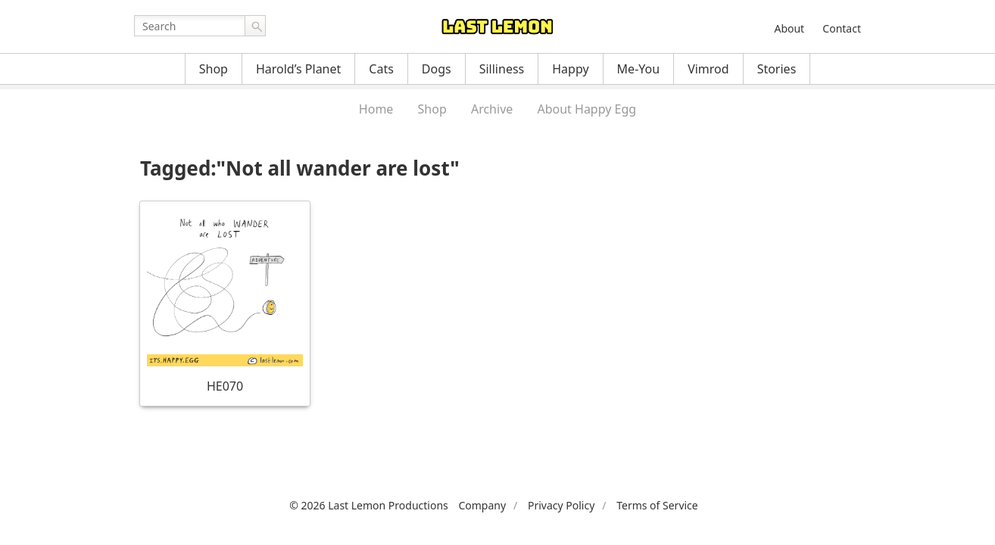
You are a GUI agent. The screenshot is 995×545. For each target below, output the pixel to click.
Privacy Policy (561, 505)
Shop (213, 69)
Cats (381, 69)
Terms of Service (657, 505)
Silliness (502, 69)
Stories (777, 69)
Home (376, 109)
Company (482, 505)
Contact (841, 28)
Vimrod (708, 69)
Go (255, 25)
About (789, 28)
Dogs (436, 69)
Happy (570, 69)
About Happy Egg (586, 109)
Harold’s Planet (298, 69)
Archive (492, 109)
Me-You (638, 69)
